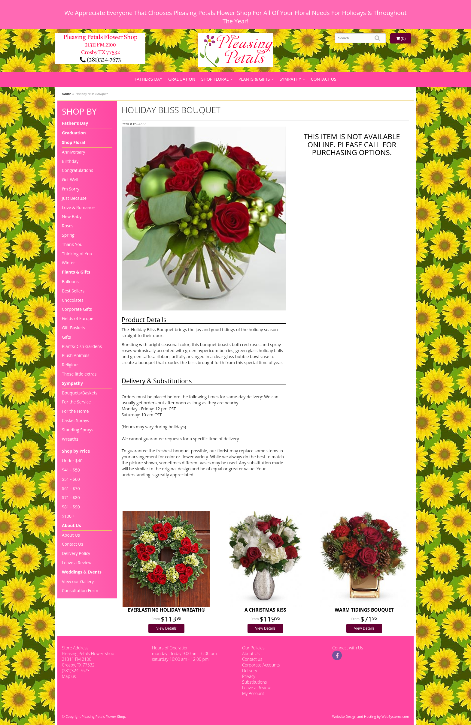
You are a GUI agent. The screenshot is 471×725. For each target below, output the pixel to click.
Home (66, 93)
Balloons (70, 281)
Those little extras (79, 374)
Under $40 (72, 460)
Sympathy (290, 79)
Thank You (72, 244)
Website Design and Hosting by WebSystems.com (370, 716)
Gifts (66, 337)
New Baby (71, 216)
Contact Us (323, 79)
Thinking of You (77, 253)
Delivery (249, 670)
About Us (71, 525)
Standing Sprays (77, 430)
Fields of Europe (77, 318)
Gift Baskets (73, 328)
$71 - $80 (71, 497)
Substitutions (254, 682)
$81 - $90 (71, 507)
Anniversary (73, 152)
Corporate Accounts (261, 665)
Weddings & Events (82, 572)
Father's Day (148, 79)
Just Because (74, 198)
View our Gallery (78, 581)
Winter (68, 262)
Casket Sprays (75, 420)
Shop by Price (76, 451)
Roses (67, 226)
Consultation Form (80, 590)
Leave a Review (77, 562)
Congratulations (77, 170)
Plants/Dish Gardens (82, 346)
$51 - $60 (71, 479)
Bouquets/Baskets (79, 393)
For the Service (76, 402)
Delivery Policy (76, 553)
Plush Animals (75, 355)
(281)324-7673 (100, 60)
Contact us (252, 659)
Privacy (248, 676)
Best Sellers (73, 291)
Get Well (70, 179)
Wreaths (70, 439)
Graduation (181, 79)
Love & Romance (78, 207)
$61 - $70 (71, 488)
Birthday (70, 161)
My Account (253, 693)
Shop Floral (215, 79)
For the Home (75, 411)
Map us (69, 676)
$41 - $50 (71, 470)
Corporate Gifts (77, 309)
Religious (70, 364)
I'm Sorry (70, 189)
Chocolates (73, 300)
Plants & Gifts (254, 79)
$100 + (68, 516)
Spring (68, 235)
